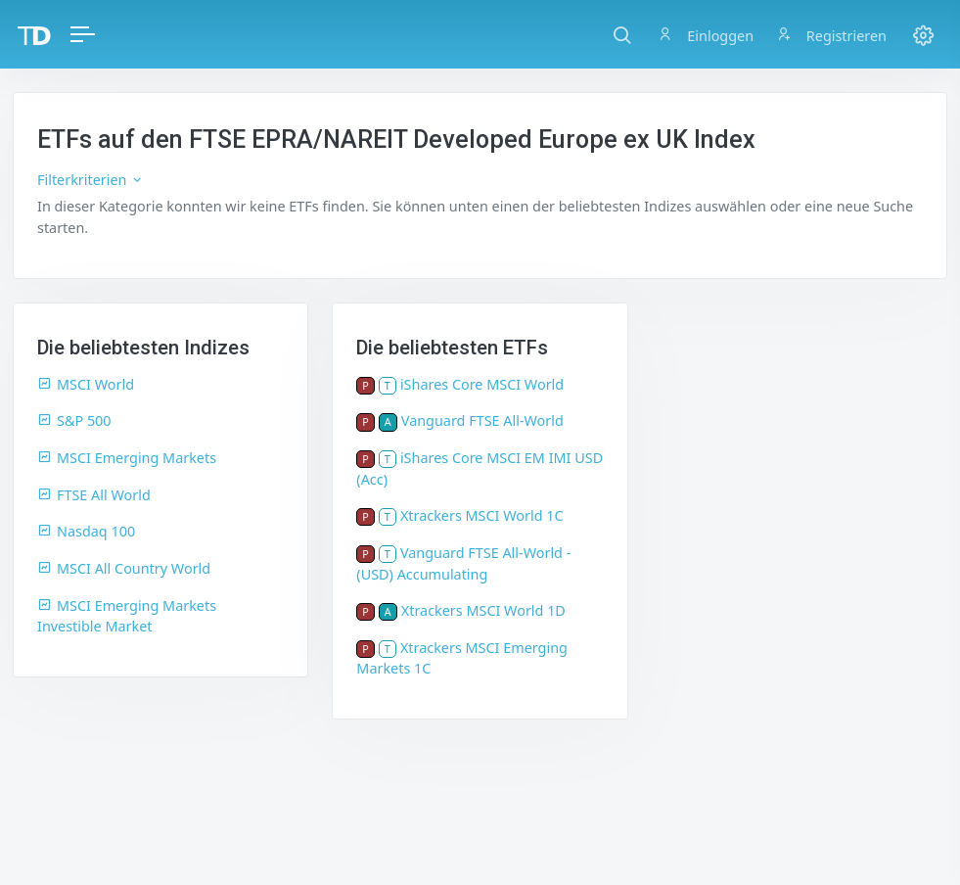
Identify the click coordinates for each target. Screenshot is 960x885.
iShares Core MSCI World (482, 384)
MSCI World (85, 384)
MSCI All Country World (123, 568)
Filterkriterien (90, 179)
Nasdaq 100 (86, 531)
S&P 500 (74, 420)
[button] (622, 34)
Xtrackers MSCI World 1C (482, 515)
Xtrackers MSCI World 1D (483, 610)
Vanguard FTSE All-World (482, 420)
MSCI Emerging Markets (126, 457)
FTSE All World (94, 495)
